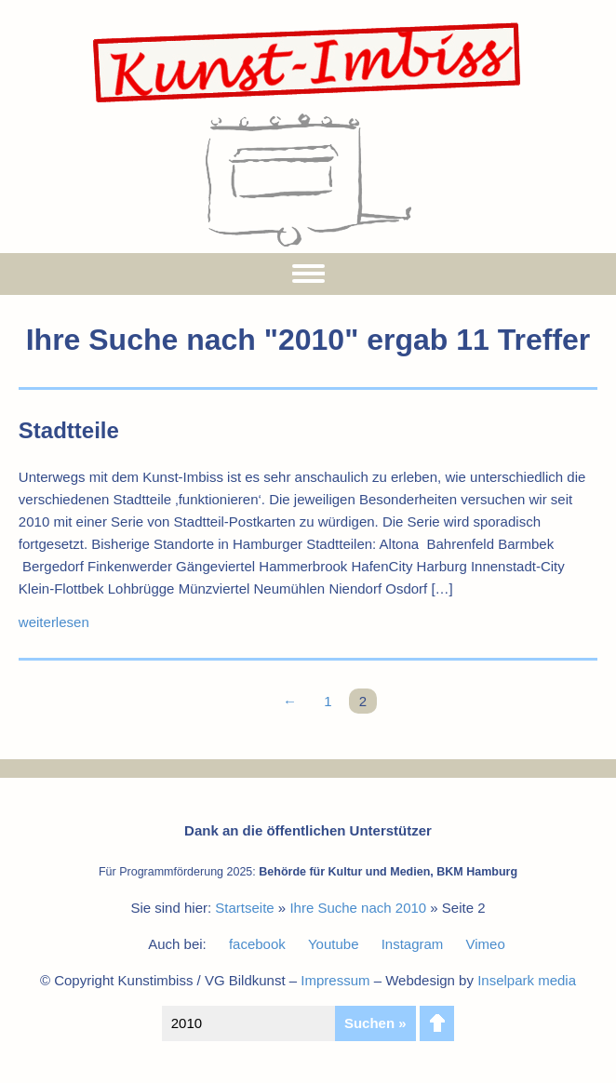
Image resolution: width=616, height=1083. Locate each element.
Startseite (244, 908)
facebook (257, 944)
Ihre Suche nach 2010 (357, 908)
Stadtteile (69, 430)
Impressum (335, 980)
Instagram (413, 944)
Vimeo (485, 944)
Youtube (333, 944)
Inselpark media (526, 980)
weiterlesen (54, 622)
